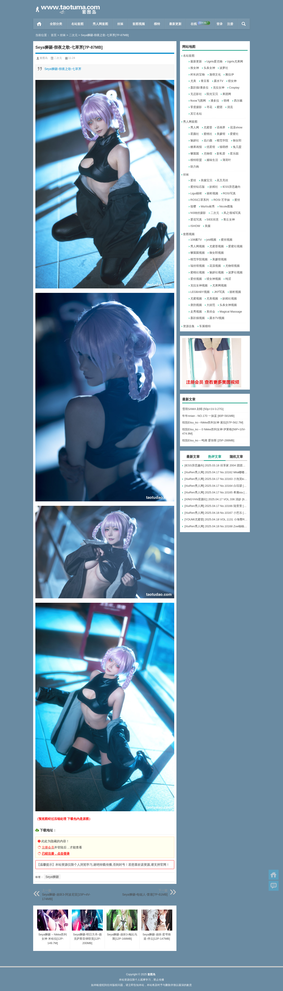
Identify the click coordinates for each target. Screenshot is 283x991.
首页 (39, 24)
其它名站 (196, 113)
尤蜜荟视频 (216, 246)
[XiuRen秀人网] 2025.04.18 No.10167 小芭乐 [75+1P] (216, 512)
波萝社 (224, 68)
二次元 (73, 35)
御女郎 (237, 140)
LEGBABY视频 (200, 292)
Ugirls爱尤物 (214, 61)
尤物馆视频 (232, 265)
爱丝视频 (196, 278)
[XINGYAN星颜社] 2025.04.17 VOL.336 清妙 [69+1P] (216, 499)
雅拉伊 (229, 74)
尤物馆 (208, 153)
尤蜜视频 (196, 298)
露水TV (218, 81)
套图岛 (44, 58)
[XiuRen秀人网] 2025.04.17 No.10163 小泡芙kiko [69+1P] (216, 479)
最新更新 (175, 24)
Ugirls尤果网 (235, 61)
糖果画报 (196, 147)
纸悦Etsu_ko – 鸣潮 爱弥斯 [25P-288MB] (208, 440)
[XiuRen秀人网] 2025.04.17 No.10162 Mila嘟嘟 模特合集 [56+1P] (216, 472)
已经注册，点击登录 (56, 853)
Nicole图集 (226, 206)
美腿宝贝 (206, 180)
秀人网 (194, 127)
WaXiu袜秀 (208, 206)
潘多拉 (214, 100)
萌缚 (226, 100)
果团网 (226, 94)
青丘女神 (229, 219)
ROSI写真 (229, 193)
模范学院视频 (199, 259)
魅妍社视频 (216, 272)
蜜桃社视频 (197, 272)
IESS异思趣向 (231, 186)
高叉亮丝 (222, 180)
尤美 (193, 81)
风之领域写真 (232, 212)
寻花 (209, 107)
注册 (230, 24)
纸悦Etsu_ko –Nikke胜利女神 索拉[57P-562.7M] (212, 422)
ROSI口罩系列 (199, 199)
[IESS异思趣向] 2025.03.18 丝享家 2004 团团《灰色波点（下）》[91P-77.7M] (216, 465)
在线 (200, 23)
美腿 (207, 226)
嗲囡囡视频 (197, 252)
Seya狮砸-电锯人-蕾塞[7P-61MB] (145, 894)
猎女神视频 (214, 278)
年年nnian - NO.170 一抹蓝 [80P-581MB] (208, 415)
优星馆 (211, 147)
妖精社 (213, 186)
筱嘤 (193, 206)
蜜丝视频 (226, 239)
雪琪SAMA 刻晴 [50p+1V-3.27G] (203, 409)
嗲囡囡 (194, 153)
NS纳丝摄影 (198, 212)
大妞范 (211, 305)
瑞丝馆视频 (197, 265)
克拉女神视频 (199, 285)
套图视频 (138, 24)
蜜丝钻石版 (197, 186)
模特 (157, 24)
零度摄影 (196, 107)
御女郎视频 (216, 252)
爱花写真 (196, 219)
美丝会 (211, 311)
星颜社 (194, 133)
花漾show (236, 127)
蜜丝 (237, 199)
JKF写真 (219, 292)
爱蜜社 (234, 133)
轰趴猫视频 (197, 318)
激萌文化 (215, 74)
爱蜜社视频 (235, 246)
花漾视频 (215, 265)
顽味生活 (212, 160)
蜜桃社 (208, 133)
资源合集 (189, 326)
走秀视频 (196, 311)
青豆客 (205, 81)
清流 (230, 107)
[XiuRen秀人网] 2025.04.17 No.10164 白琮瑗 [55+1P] (216, 485)
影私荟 (221, 153)
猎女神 (232, 81)
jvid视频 (211, 239)
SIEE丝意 (213, 219)
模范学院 (222, 140)
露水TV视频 (217, 318)
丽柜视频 (212, 193)
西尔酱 (238, 100)
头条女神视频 (228, 305)
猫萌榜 (224, 147)
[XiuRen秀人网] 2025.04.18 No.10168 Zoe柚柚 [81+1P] (216, 526)
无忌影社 (196, 94)
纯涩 (228, 278)
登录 (219, 24)
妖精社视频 (229, 298)
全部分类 (56, 24)
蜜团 (219, 107)
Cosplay (234, 87)
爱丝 (193, 180)
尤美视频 (212, 298)
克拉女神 (218, 87)
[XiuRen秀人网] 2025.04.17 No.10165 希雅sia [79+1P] (216, 492)
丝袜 (120, 24)
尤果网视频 (219, 285)
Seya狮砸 (52, 877)
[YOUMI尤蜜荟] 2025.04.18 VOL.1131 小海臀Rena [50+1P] (216, 519)
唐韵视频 (196, 305)
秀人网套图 (100, 24)
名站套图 (77, 24)
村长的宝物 (197, 74)
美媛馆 (221, 133)
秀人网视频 (197, 246)
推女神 (194, 68)
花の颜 (208, 140)
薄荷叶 (226, 160)
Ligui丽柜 (196, 193)
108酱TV (196, 239)
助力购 (194, 166)
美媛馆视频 (219, 259)
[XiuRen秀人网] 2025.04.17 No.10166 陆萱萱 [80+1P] (216, 506)
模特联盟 (196, 160)
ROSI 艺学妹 (221, 199)
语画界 (221, 127)
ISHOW (195, 226)
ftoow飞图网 (198, 100)
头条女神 (209, 68)
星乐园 (234, 153)
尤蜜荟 (208, 127)
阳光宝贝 (212, 94)
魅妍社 (194, 140)
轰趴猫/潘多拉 (199, 87)
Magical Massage (231, 311)
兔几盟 (237, 147)
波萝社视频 (235, 272)
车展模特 (205, 326)
